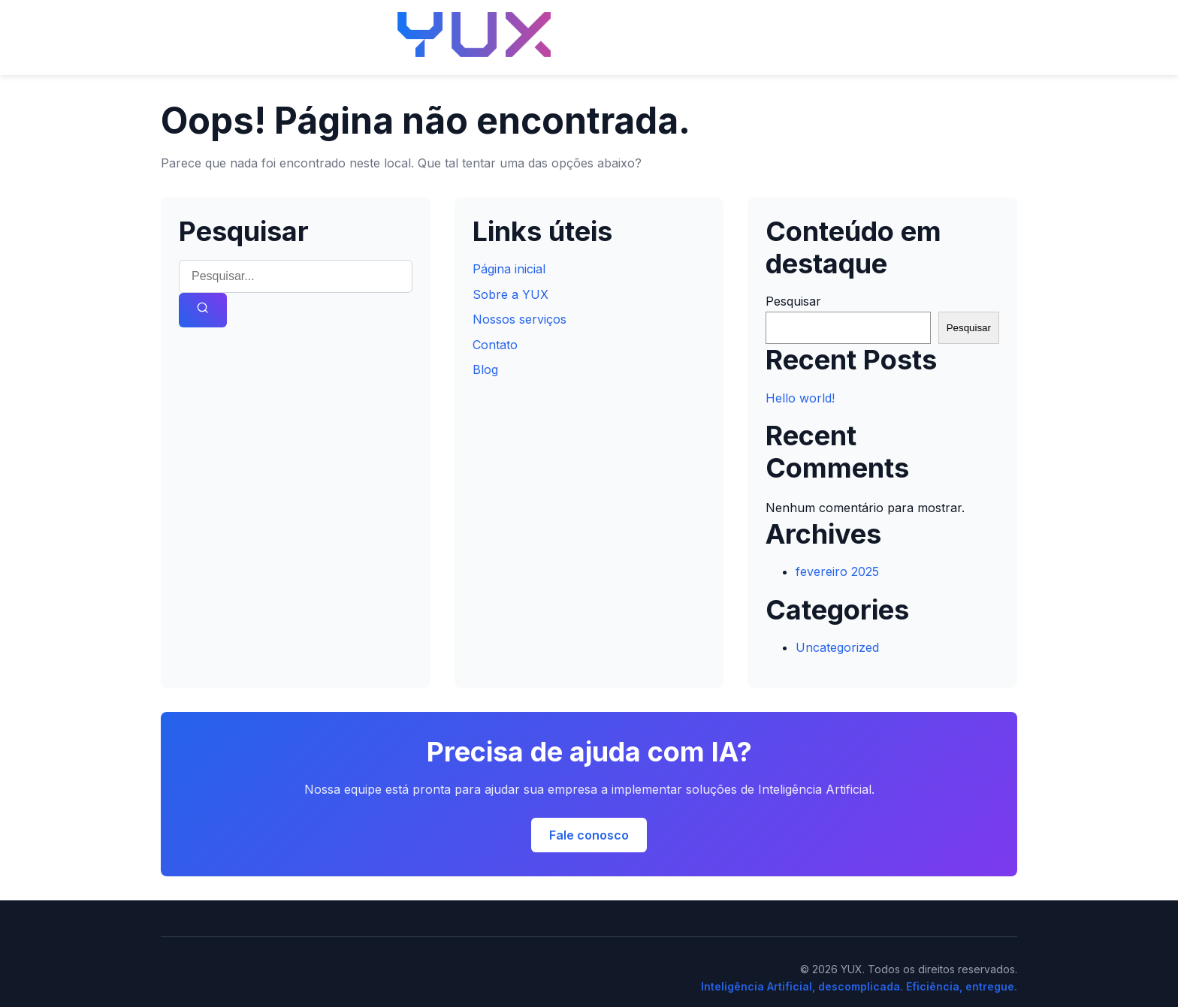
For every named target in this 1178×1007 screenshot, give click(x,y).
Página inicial (509, 268)
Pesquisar (793, 301)
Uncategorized (837, 647)
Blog (485, 369)
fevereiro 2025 (837, 571)
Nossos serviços (519, 319)
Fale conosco (589, 835)
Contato (495, 344)
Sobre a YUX (510, 294)
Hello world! (800, 398)
